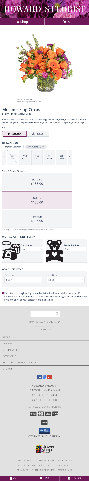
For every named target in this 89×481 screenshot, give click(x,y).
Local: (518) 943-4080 (44, 400)
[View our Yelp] (49, 378)
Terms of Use (65, 470)
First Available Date (35, 146)
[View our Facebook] (39, 378)
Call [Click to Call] (14, 478)
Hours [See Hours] (74, 478)
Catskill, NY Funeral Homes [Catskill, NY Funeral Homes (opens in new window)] (31, 460)
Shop (22, 21)
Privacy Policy (25, 470)
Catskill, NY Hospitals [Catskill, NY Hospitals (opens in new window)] (60, 460)
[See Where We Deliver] (44, 329)
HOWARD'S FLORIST (44, 9)
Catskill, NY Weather (29, 465)
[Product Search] (45, 314)
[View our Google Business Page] (44, 378)
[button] (44, 431)
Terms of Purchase (45, 470)
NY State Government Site (57, 465)
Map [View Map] (44, 478)
